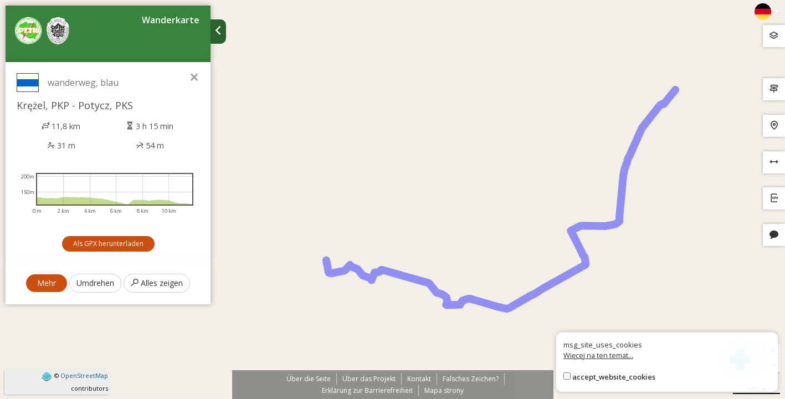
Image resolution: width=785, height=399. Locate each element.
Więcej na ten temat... (598, 355)
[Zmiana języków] (766, 12)
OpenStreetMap (84, 375)
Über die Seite (308, 378)
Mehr (46, 283)
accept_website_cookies (613, 377)
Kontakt (419, 378)
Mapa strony (444, 390)
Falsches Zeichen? (471, 378)
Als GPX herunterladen (108, 243)
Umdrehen (95, 283)
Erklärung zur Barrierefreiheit (367, 390)
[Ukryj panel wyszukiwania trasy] (218, 31)
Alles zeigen (157, 283)
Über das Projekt (369, 378)
